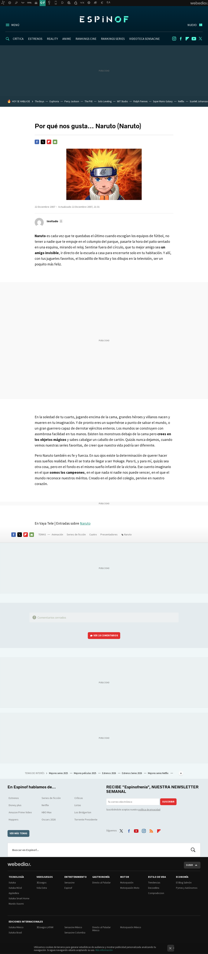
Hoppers (13, 819)
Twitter (200, 38)
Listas (77, 805)
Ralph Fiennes (140, 101)
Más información (104, 950)
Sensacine (69, 882)
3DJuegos (41, 882)
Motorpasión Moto (129, 887)
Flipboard (187, 38)
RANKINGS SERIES (113, 39)
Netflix (181, 101)
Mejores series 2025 (58, 773)
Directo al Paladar (101, 882)
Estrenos (14, 798)
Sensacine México (73, 927)
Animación (57, 534)
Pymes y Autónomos (186, 887)
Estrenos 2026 (109, 773)
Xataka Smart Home (19, 898)
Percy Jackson (71, 101)
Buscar (193, 849)
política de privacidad (149, 809)
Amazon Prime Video (20, 812)
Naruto (85, 523)
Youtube (194, 38)
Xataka (12, 882)
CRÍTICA (18, 39)
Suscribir (168, 801)
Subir (189, 865)
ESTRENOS (35, 39)
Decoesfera (153, 887)
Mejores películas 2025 (85, 773)
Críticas (78, 798)
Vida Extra (42, 887)
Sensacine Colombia (74, 932)
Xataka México (16, 927)
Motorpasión (126, 882)
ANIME (66, 39)
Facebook (180, 38)
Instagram (174, 38)
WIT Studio (122, 101)
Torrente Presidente (85, 819)
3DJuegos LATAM (45, 927)
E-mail (55, 142)
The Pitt (89, 101)
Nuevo (192, 25)
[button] (54, 221)
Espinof (104, 19)
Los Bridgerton (82, 812)
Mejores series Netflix (158, 773)
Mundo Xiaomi (16, 903)
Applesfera (14, 893)
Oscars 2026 (49, 819)
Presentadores (109, 534)
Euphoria (54, 101)
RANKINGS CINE (86, 39)
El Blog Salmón (184, 882)
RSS (151, 830)
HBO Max (46, 812)
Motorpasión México (130, 927)
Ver (105, 635)
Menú (15, 25)
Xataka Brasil (15, 932)
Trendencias (154, 882)
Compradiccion (156, 893)
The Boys (39, 101)
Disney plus (15, 805)
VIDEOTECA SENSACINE (144, 39)
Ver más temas (18, 833)
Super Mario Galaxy (163, 101)
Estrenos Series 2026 (132, 773)
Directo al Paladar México (101, 929)
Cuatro (93, 534)
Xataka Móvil (15, 887)
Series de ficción (76, 534)
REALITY (52, 39)
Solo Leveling (105, 101)
